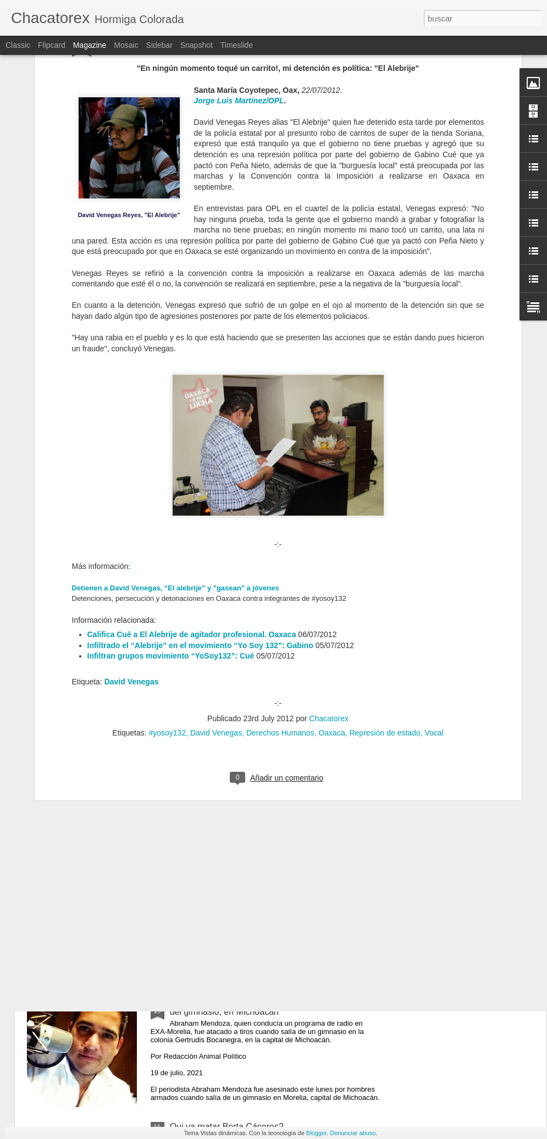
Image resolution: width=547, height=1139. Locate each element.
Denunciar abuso (352, 1133)
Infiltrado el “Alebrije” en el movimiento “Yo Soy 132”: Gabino (200, 510)
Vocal (433, 598)
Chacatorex (329, 583)
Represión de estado (384, 598)
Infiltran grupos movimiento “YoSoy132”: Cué (171, 521)
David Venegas (131, 546)
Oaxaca (331, 598)
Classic (17, 45)
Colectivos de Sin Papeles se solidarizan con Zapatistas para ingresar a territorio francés (257, 757)
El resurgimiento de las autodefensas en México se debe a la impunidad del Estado (269, 882)
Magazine (90, 45)
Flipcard (51, 45)
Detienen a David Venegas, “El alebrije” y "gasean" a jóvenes (175, 453)
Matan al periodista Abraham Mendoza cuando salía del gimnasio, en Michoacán (271, 1006)
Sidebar (159, 45)
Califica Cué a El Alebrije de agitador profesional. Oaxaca (191, 499)
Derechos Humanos (280, 598)
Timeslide (236, 45)
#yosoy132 (167, 598)
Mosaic (126, 45)
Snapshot (196, 45)
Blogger (316, 1133)
